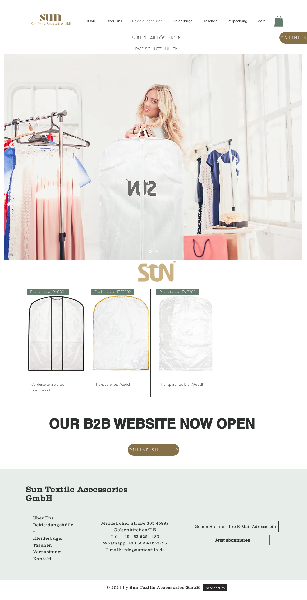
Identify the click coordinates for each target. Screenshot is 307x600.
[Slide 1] (157, 251)
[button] (278, 21)
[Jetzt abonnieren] (233, 540)
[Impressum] (215, 587)
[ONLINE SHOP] (153, 450)
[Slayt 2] (150, 251)
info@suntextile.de (143, 549)
